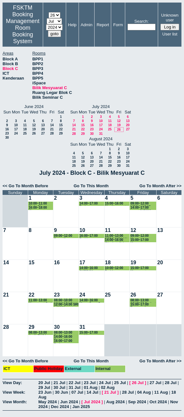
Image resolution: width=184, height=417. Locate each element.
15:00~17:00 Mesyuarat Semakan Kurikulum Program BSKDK (143, 240)
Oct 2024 (158, 401)
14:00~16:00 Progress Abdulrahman (64, 337)
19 (34, 129)
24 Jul (105, 382)
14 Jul (92, 392)
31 (101, 133)
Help (72, 24)
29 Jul (44, 387)
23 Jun (44, 392)
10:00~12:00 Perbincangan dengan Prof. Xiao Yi (115, 268)
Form (118, 24)
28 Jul (171, 382)
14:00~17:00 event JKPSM (140, 208)
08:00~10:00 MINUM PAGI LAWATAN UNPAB (63, 300)
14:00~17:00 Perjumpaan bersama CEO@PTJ (89, 204)
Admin (87, 24)
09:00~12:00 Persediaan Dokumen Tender (63, 236)
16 (7, 129)
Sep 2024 (137, 401)
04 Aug (144, 392)
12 (34, 125)
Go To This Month (91, 185)
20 (43, 129)
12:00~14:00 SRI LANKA (66, 305)
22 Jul (74, 382)
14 (52, 125)
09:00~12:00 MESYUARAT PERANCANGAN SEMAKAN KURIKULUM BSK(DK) (143, 204)
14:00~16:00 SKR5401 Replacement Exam (89, 268)
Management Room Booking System (23, 31)
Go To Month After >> (160, 185)
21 (52, 129)
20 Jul (44, 382)
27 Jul (155, 382)
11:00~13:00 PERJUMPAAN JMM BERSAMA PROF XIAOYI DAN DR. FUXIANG (117, 236)
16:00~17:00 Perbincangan (90, 236)
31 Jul (74, 387)
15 (61, 125)
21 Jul (59, 382)
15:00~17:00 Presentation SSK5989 (140, 305)
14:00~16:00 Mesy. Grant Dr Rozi (91, 300)
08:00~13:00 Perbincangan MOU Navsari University (64, 333)
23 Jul (90, 382)
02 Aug (108, 387)
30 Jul (59, 387)
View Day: (12, 382)
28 (52, 133)
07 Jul (77, 392)
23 (7, 133)
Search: (141, 21)
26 (34, 133)
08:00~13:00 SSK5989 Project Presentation (143, 300)
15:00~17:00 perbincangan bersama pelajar (92, 333)
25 (25, 133)
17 (16, 129)
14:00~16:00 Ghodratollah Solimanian (115, 240)
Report (102, 24)
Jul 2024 (92, 401)
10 (16, 125)
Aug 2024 (115, 401)
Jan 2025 (81, 406)
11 (25, 125)
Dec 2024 (60, 406)
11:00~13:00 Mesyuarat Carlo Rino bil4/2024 (41, 300)
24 (16, 133)
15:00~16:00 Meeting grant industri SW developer (115, 204)
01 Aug (90, 387)
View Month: (15, 401)
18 (25, 129)
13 (43, 125)
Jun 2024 (69, 401)
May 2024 (47, 401)
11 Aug (161, 392)
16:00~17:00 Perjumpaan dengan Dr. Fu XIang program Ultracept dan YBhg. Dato (65, 341)
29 (61, 133)
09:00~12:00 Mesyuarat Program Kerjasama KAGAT (139, 236)
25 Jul (120, 382)
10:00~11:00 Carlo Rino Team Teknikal (39, 204)
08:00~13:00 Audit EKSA (38, 333)
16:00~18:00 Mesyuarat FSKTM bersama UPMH (41, 208)
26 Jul (138, 382)
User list (169, 34)
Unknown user (169, 17)
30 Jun (61, 392)
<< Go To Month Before (25, 185)
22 (61, 129)
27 (43, 133)
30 (7, 137)
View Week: (14, 392)
